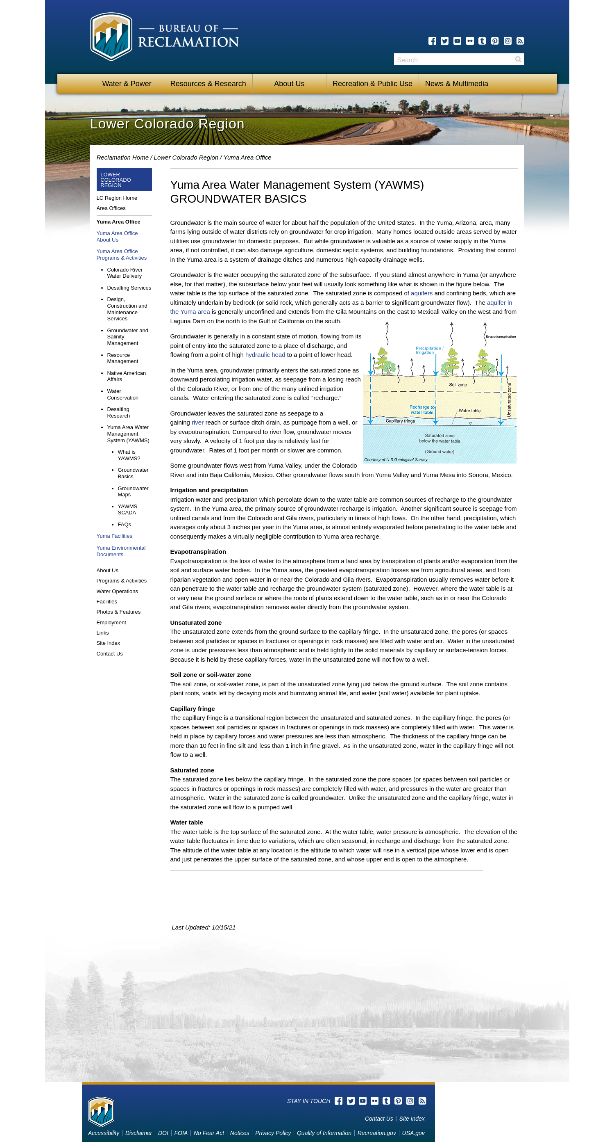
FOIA (181, 1133)
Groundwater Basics (133, 473)
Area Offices (111, 208)
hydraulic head (265, 354)
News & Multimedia (456, 84)
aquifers (423, 293)
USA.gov (413, 1133)
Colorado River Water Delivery (125, 273)
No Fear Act (209, 1133)
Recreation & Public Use (372, 84)
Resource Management (122, 358)
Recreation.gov (377, 1133)
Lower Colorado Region (186, 157)
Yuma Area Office (247, 157)
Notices (239, 1133)
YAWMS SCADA (128, 509)
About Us (289, 84)
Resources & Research (208, 84)
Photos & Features (119, 612)
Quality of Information (324, 1133)
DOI (163, 1133)
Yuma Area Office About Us (117, 236)
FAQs (124, 524)
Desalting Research (118, 412)
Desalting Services (129, 288)
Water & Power (126, 84)
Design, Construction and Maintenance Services (127, 309)
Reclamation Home (123, 157)
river (198, 422)
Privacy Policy (273, 1133)
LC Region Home (117, 198)
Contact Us (110, 654)
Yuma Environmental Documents (121, 551)
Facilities (107, 601)
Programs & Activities (122, 581)
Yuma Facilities (114, 536)
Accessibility (103, 1133)
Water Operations (117, 591)
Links (103, 633)
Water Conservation (123, 394)
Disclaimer (138, 1133)
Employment (111, 622)
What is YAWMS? (129, 455)
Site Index (108, 643)
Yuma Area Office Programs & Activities (122, 254)
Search (518, 59)
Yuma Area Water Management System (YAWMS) (128, 433)
